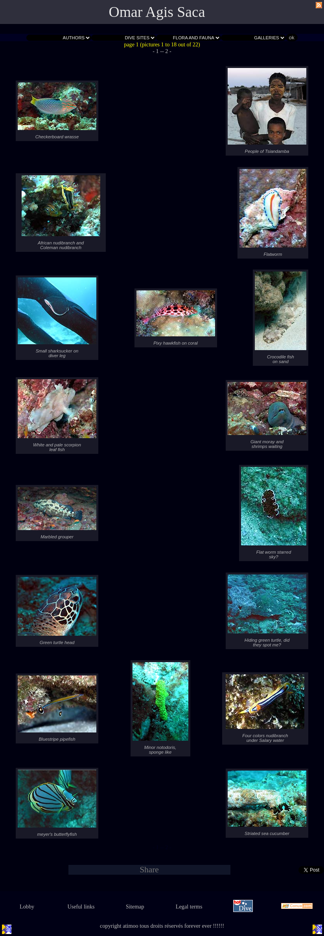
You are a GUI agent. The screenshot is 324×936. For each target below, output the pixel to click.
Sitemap (135, 906)
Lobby (27, 906)
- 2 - (166, 51)
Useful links (80, 906)
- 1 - (157, 51)
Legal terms (189, 906)
